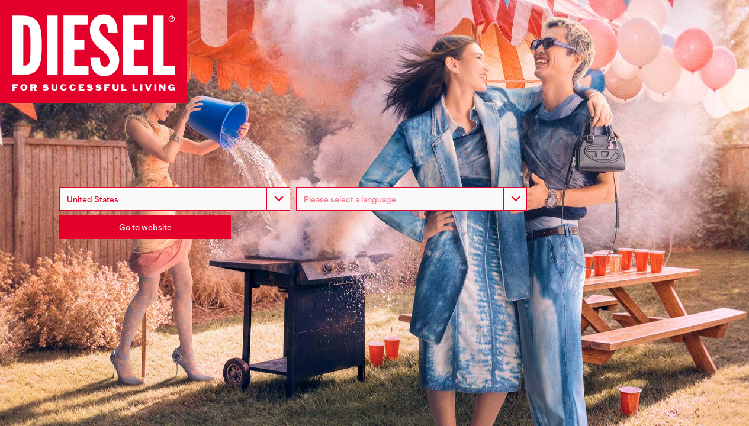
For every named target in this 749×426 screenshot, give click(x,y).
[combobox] (174, 199)
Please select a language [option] (350, 199)
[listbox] (411, 199)
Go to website (145, 227)
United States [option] (92, 199)
